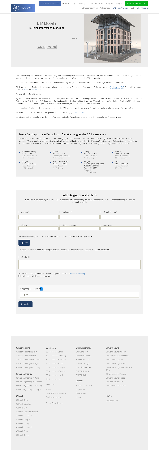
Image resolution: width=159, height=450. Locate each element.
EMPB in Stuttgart (83, 363)
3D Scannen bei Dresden (56, 371)
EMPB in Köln (81, 375)
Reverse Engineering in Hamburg (29, 385)
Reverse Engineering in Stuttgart (28, 389)
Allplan (113, 87)
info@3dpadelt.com (50, 3)
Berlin (67, 4)
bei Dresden (99, 4)
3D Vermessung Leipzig (115, 378)
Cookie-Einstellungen (54, 403)
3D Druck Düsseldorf (24, 415)
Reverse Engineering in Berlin (27, 378)
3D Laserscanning (90, 8)
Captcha (25, 289)
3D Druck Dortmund (24, 427)
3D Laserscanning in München (28, 359)
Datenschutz (81, 393)
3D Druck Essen (22, 431)
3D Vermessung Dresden (116, 374)
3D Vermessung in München (117, 359)
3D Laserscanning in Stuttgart (27, 363)
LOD (133, 8)
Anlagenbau (105, 8)
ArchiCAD (120, 87)
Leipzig (107, 4)
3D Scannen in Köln (53, 379)
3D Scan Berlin (112, 400)
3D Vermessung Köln (114, 381)
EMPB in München (83, 359)
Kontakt (79, 397)
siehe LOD (79, 112)
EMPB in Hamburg (83, 355)
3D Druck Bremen (23, 435)
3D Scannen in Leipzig (55, 375)
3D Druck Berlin (22, 400)
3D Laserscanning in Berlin (26, 352)
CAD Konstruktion (120, 8)
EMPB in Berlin (82, 352)
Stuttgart (74, 4)
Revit (26, 89)
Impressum (80, 389)
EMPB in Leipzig (82, 371)
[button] (41, 289)
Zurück (41, 46)
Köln (112, 4)
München (90, 4)
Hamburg (82, 4)
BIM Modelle (142, 8)
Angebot (52, 46)
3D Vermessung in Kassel (116, 363)
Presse (48, 389)
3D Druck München (23, 404)
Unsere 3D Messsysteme (56, 393)
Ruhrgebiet (119, 4)
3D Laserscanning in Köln (26, 355)
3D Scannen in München (56, 359)
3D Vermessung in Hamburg (117, 355)
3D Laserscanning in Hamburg (28, 367)
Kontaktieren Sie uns (136, 3)
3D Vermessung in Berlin (116, 352)
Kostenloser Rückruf (84, 385)
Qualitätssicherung (53, 397)
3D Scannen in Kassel (54, 363)
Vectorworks (37, 89)
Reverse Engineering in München (29, 381)
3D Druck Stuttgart (23, 419)
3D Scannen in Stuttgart (55, 367)
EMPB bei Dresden (83, 367)
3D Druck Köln (21, 408)
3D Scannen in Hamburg (56, 355)
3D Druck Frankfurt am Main (27, 411)
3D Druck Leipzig (22, 423)
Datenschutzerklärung (76, 273)
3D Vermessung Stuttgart (116, 385)
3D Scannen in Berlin (54, 352)
